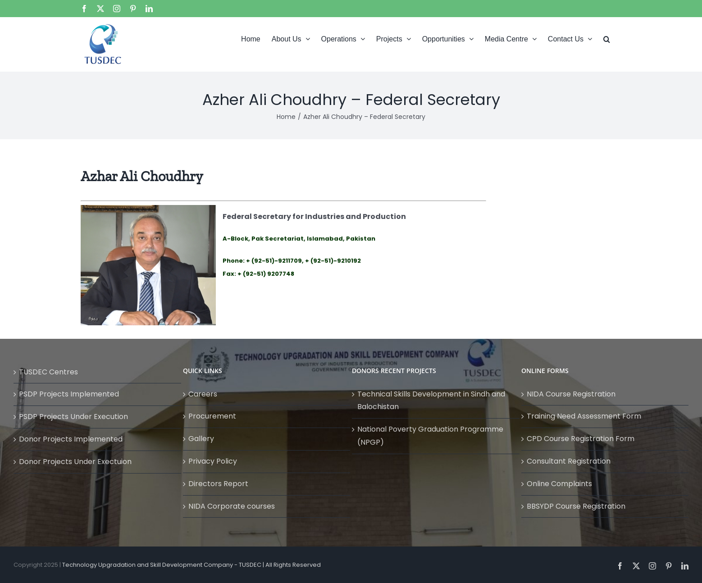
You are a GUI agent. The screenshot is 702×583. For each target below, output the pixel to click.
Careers (202, 394)
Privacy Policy (212, 461)
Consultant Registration (569, 461)
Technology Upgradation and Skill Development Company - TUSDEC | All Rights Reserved (191, 564)
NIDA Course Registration (571, 394)
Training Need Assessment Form (584, 416)
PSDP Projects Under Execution (73, 416)
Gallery (201, 438)
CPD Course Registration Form (580, 438)
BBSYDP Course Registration (576, 506)
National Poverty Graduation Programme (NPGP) (430, 435)
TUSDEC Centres (48, 372)
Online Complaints (559, 483)
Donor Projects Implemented (71, 439)
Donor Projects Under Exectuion (75, 461)
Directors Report (218, 483)
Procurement (212, 416)
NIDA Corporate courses (231, 506)
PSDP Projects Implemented (69, 394)
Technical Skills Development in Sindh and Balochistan (431, 400)
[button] (606, 38)
